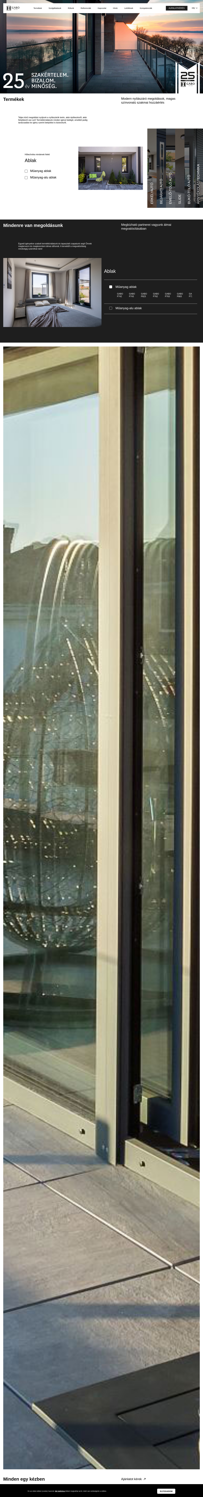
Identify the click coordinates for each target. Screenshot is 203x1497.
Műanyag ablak (40, 171)
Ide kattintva (60, 1491)
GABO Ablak (13, 8)
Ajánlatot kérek (133, 1479)
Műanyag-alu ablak (43, 177)
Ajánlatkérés (177, 8)
